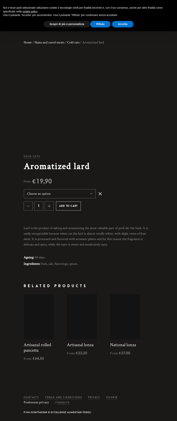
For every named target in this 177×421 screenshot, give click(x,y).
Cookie (112, 397)
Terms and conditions (63, 397)
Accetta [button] (123, 24)
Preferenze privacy (36, 402)
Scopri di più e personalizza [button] (67, 24)
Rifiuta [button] (100, 24)
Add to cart (68, 206)
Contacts (31, 397)
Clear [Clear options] (100, 193)
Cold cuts (73, 42)
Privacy (94, 397)
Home (28, 42)
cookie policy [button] (30, 11)
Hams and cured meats (49, 42)
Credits (63, 402)
